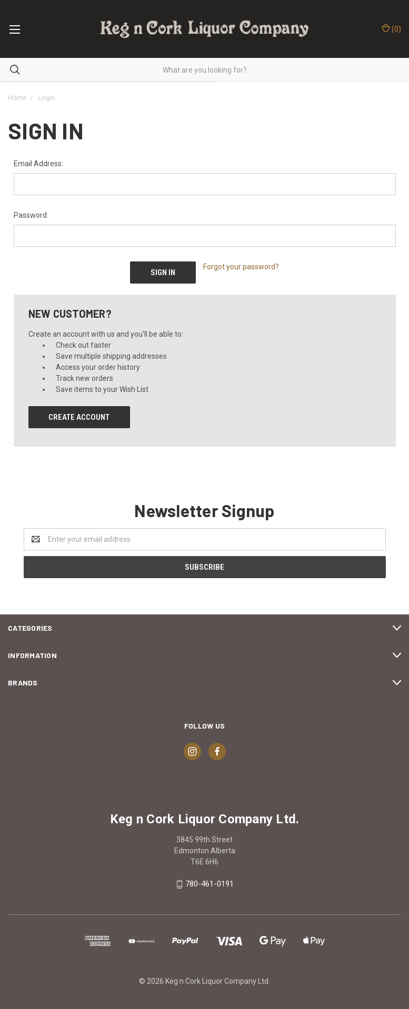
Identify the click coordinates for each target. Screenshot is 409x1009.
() (391, 28)
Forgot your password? (241, 267)
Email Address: (38, 163)
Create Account (78, 417)
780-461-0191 (209, 884)
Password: (31, 215)
